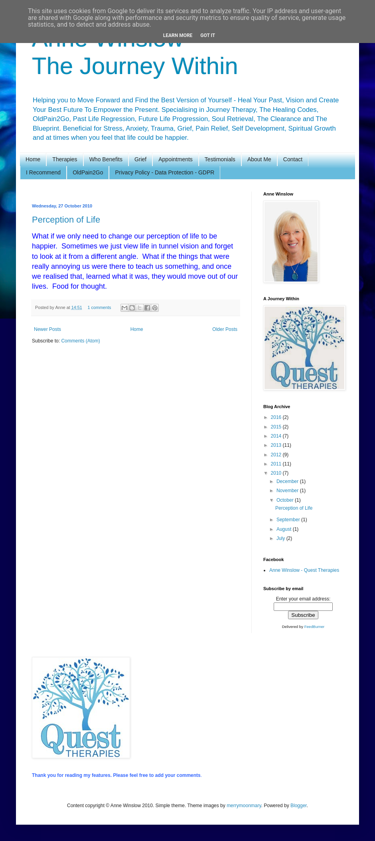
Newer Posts (47, 329)
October (285, 500)
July (281, 538)
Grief (140, 159)
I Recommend (43, 172)
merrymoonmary (244, 805)
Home (33, 159)
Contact (292, 159)
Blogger (298, 805)
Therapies (64, 159)
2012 (277, 455)
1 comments (99, 307)
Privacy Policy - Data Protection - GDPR (164, 172)
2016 (277, 417)
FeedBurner (314, 626)
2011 (277, 464)
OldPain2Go (88, 172)
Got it (207, 35)
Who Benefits (105, 159)
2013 (277, 445)
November (288, 490)
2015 (277, 427)
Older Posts (224, 329)
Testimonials (220, 159)
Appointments (175, 159)
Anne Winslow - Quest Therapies (304, 570)
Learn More (178, 35)
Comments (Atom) (80, 341)
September (288, 519)
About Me (259, 159)
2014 (277, 436)
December (288, 481)
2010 (277, 473)
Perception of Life (66, 220)
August (284, 529)
